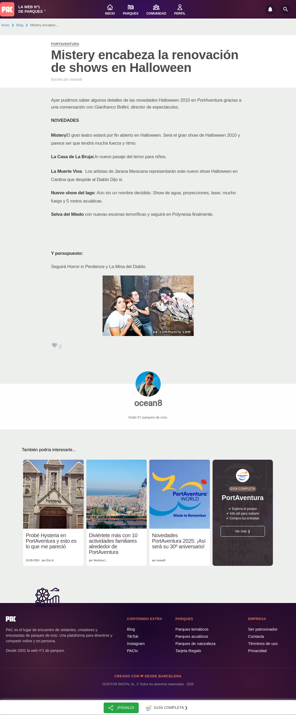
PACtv (132, 650)
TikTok (132, 636)
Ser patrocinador (263, 629)
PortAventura (65, 44)
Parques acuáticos (191, 636)
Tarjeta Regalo (188, 650)
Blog (19, 25)
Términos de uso (263, 643)
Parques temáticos (191, 629)
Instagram (136, 643)
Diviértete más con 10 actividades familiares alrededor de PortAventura (113, 544)
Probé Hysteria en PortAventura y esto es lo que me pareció (51, 541)
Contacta (256, 636)
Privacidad (257, 650)
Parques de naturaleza (195, 643)
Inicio (5, 25)
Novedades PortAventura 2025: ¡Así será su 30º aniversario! (179, 541)
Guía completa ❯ (166, 708)
